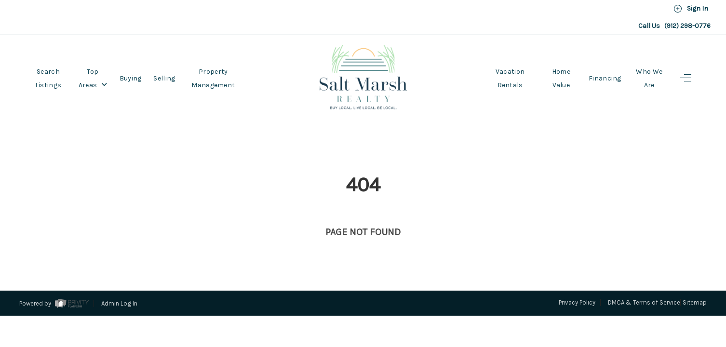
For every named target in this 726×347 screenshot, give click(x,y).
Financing (605, 78)
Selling (164, 78)
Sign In (690, 8)
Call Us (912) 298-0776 (674, 26)
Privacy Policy (577, 267)
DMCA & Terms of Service (644, 267)
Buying (131, 78)
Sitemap (695, 267)
